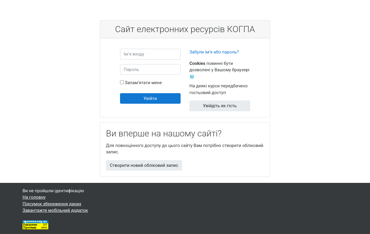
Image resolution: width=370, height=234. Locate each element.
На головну (34, 197)
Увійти (150, 98)
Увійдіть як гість (220, 105)
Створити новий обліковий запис (144, 165)
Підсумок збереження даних (52, 204)
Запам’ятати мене (143, 82)
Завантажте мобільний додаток (55, 210)
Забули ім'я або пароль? (214, 52)
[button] (193, 77)
